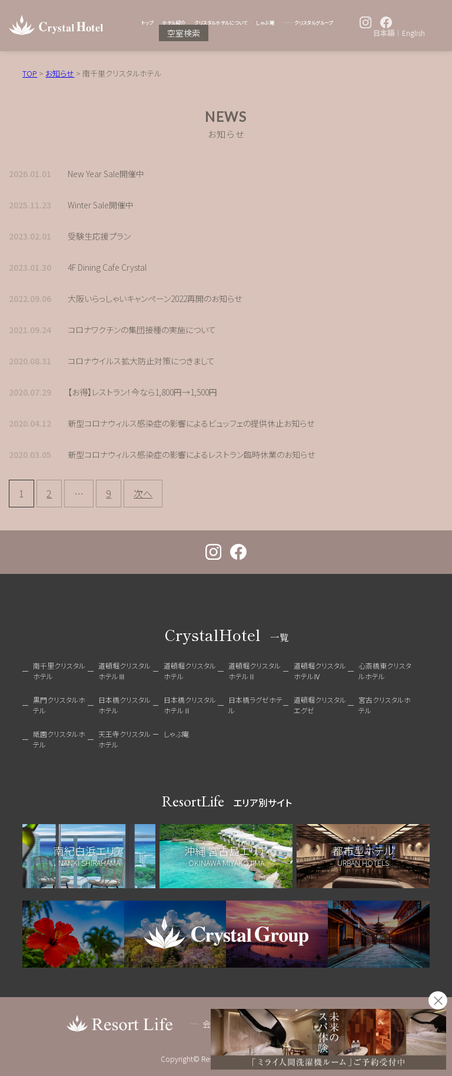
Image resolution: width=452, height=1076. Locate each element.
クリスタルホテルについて (220, 22)
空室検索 (183, 33)
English (413, 32)
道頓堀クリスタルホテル (190, 670)
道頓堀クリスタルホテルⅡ (254, 670)
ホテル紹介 (173, 22)
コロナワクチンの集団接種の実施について (142, 330)
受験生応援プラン (99, 236)
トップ (147, 22)
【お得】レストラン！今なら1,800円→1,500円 (142, 392)
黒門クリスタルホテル (59, 705)
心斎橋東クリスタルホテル (384, 670)
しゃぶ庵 (265, 22)
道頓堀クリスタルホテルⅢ (124, 670)
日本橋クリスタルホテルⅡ (190, 705)
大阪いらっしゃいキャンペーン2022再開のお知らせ (155, 298)
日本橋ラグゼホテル (255, 705)
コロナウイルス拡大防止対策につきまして (141, 361)
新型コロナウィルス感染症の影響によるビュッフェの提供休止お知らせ (191, 423)
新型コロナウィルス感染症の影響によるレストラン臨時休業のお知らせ (191, 454)
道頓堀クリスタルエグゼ (320, 705)
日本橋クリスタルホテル (124, 705)
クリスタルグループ (313, 22)
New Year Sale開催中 (106, 174)
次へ (143, 493)
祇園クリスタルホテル (59, 739)
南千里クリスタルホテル (59, 670)
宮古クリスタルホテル (384, 705)
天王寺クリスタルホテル (124, 739)
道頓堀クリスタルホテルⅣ (320, 670)
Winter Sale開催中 (101, 205)
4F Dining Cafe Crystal (107, 267)
